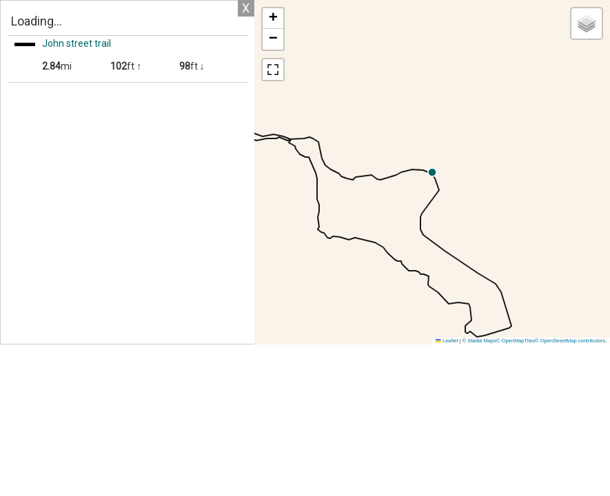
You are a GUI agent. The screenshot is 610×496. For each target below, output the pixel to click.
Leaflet (447, 341)
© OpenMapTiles (515, 341)
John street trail (76, 43)
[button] (560, 172)
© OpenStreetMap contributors (570, 341)
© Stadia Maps (479, 341)
